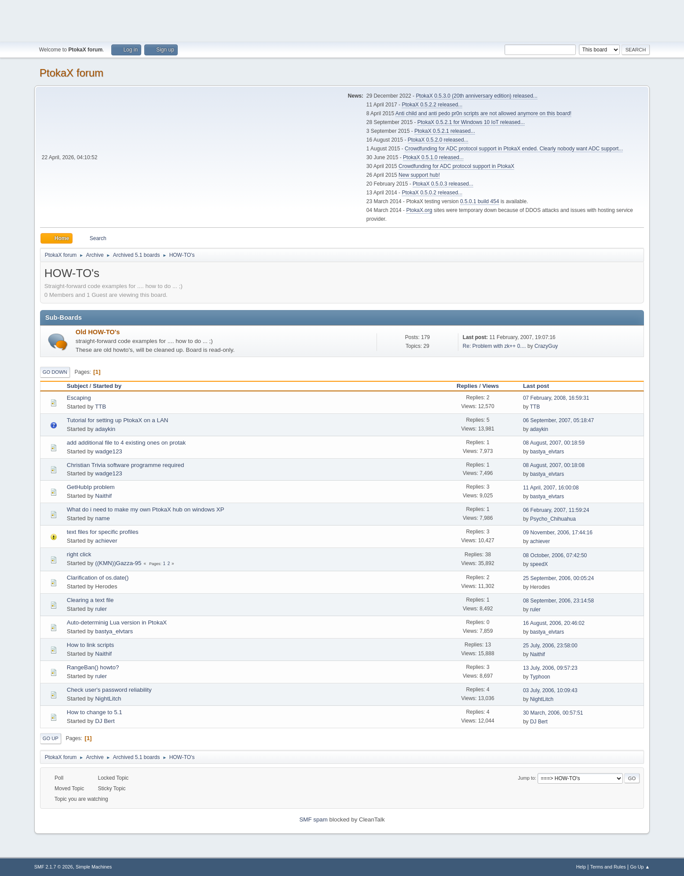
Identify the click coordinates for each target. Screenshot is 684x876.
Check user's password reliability (109, 689)
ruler (101, 609)
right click (79, 554)
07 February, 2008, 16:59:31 (556, 398)
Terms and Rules (608, 866)
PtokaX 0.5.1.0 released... (433, 157)
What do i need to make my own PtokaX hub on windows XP (145, 509)
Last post (540, 386)
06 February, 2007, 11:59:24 (556, 510)
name (102, 518)
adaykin (105, 429)
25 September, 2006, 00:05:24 (558, 578)
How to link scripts (90, 645)
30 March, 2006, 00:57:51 (553, 713)
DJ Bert (104, 721)
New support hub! (419, 175)
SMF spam (313, 819)
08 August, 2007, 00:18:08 (554, 465)
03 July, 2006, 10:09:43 (550, 690)
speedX (539, 564)
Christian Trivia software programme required (125, 465)
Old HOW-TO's (98, 332)
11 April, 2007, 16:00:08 (551, 488)
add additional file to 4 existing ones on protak (126, 442)
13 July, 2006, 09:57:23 (550, 668)
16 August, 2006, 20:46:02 (554, 623)
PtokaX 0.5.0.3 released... (443, 184)
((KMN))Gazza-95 (118, 563)
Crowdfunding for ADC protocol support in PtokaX (456, 166)
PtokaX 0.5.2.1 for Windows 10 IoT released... (471, 122)
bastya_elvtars (547, 452)
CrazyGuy (546, 346)
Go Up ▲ (640, 866)
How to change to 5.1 (94, 712)
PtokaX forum (71, 73)
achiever (106, 540)
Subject (77, 386)
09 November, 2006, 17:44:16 (558, 532)
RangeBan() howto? (93, 667)
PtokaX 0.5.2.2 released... (432, 105)
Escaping (79, 397)
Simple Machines (94, 866)
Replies (467, 386)
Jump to (526, 778)
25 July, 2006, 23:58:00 (550, 645)
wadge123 (108, 451)
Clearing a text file (90, 600)
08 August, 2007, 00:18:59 (554, 443)
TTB (100, 406)
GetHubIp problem (91, 487)
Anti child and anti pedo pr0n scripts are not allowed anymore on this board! (483, 113)
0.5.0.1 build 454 (479, 201)
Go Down (55, 372)
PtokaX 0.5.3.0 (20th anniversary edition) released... (476, 96)
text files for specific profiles (103, 532)
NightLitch (108, 698)
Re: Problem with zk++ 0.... (494, 346)
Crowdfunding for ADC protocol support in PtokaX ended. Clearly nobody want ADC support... (514, 149)
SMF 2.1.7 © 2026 (53, 866)
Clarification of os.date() (98, 577)
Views (491, 386)
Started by (107, 386)
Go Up (51, 738)
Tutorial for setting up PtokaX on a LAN (117, 420)
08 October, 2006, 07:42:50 (555, 555)
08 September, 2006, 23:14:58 (558, 601)
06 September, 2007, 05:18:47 (558, 420)
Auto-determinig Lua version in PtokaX (117, 622)
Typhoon (540, 677)
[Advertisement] (342, 20)
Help (581, 866)
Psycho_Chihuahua (553, 519)
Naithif (103, 496)
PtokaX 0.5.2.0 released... (438, 140)
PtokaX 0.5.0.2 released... (432, 193)
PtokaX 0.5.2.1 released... (444, 131)
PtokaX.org (419, 210)
